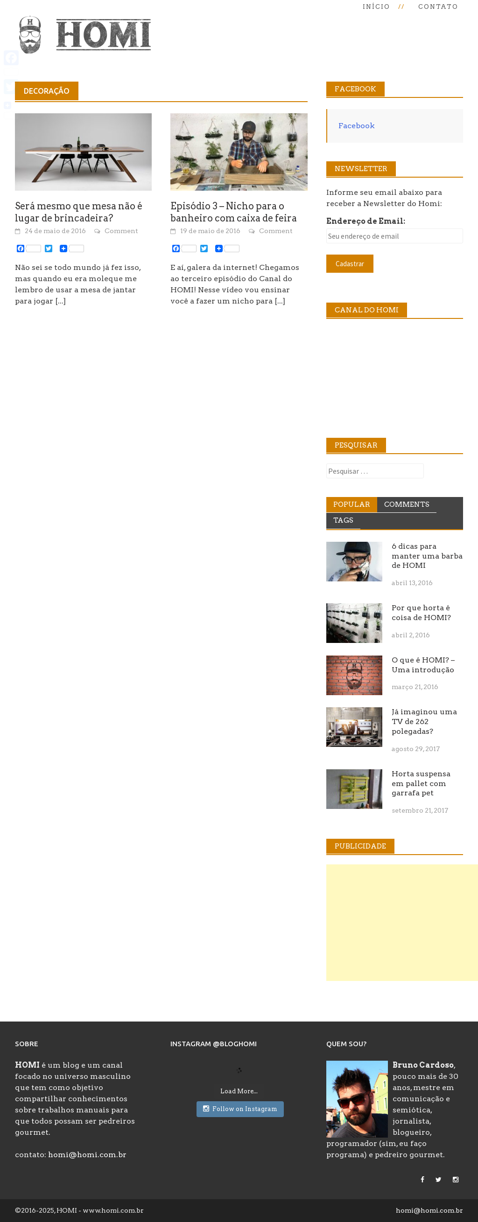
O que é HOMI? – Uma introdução (423, 665)
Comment (121, 231)
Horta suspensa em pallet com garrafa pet (421, 783)
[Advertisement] (402, 922)
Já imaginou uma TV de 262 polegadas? (424, 721)
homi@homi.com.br (87, 1154)
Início (376, 6)
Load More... (239, 1091)
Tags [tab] (343, 520)
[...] (60, 301)
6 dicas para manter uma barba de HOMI (427, 556)
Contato (438, 6)
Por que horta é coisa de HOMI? (421, 612)
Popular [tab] (351, 504)
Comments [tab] (406, 504)
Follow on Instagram (240, 1108)
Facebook (356, 125)
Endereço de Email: (365, 221)
